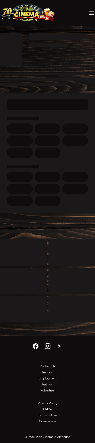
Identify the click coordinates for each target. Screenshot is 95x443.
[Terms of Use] (47, 415)
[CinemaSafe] (47, 421)
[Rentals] (47, 372)
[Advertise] (47, 390)
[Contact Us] (48, 366)
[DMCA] (47, 409)
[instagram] (47, 346)
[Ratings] (47, 384)
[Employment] (47, 378)
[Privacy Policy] (47, 403)
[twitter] (59, 346)
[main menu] (92, 13)
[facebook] (35, 346)
